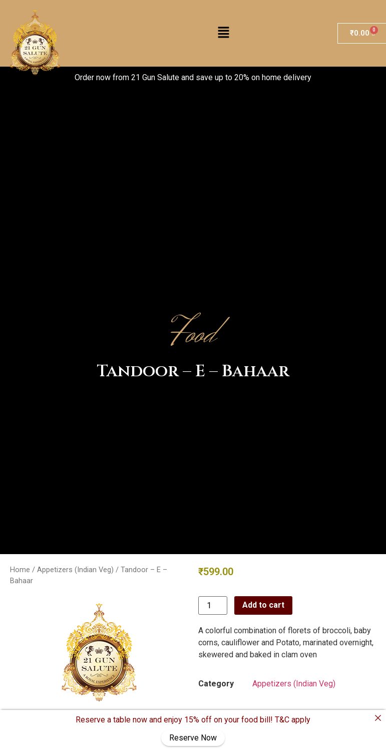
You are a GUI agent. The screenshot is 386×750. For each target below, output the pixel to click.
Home (20, 569)
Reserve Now (193, 737)
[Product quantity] (212, 605)
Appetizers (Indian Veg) (75, 569)
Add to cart (263, 605)
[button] (223, 34)
